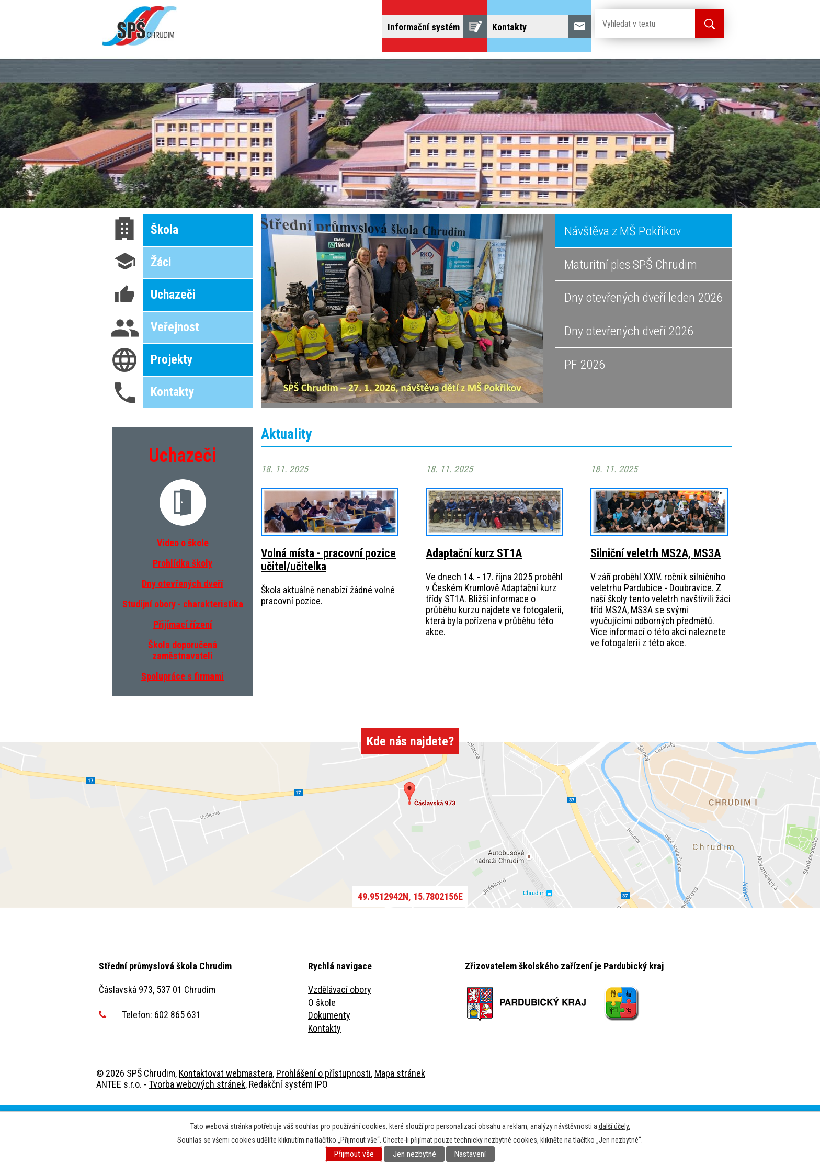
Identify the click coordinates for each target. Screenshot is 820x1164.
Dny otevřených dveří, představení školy (327, 66)
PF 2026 (584, 423)
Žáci (593, 66)
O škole (322, 1061)
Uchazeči (166, 66)
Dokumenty (329, 1073)
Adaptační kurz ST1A (474, 611)
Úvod (117, 66)
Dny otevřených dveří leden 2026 (643, 356)
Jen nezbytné (414, 1154)
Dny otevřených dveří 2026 (628, 389)
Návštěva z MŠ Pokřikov (622, 289)
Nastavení (470, 1154)
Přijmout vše (354, 1154)
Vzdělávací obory (339, 1048)
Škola (217, 66)
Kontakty (324, 1086)
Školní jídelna (536, 66)
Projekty (123, 96)
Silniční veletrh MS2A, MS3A (655, 611)
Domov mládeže (457, 66)
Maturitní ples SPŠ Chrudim (630, 323)
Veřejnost (642, 66)
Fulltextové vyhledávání (207, 96)
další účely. (614, 1126)
